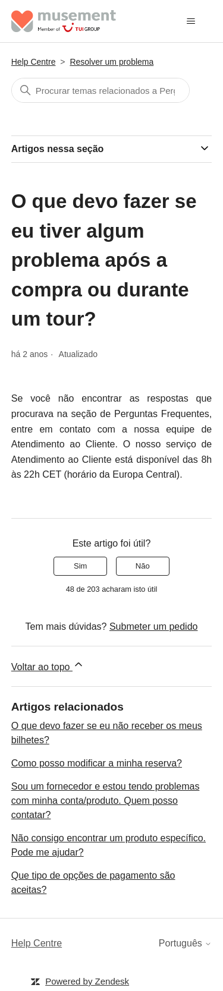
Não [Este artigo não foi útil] (143, 565)
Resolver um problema (111, 62)
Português (185, 943)
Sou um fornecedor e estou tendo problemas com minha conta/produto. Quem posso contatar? (105, 800)
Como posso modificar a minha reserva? (96, 763)
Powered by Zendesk (87, 981)
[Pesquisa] (100, 90)
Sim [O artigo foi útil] (80, 565)
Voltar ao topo (47, 665)
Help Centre (33, 62)
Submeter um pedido (153, 626)
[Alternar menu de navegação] (190, 21)
